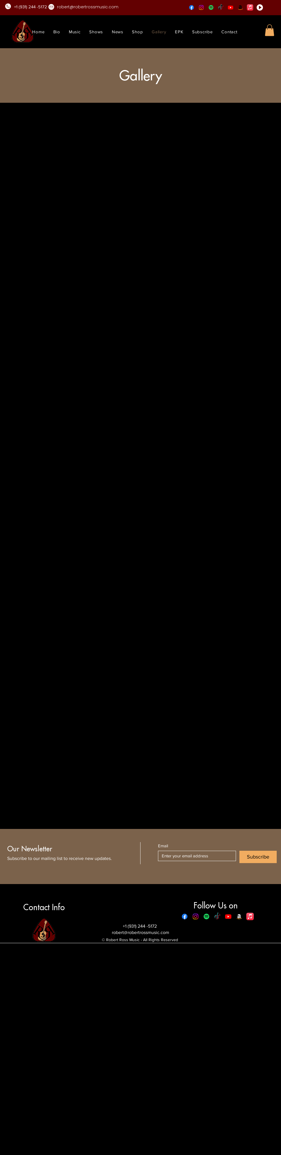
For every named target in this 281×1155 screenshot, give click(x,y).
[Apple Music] (250, 7)
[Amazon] (240, 7)
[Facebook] (191, 7)
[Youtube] (230, 7)
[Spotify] (211, 7)
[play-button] (260, 7)
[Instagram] (201, 7)
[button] (269, 30)
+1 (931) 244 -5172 (140, 926)
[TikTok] (221, 7)
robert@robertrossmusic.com (140, 932)
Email (163, 845)
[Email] (195, 856)
